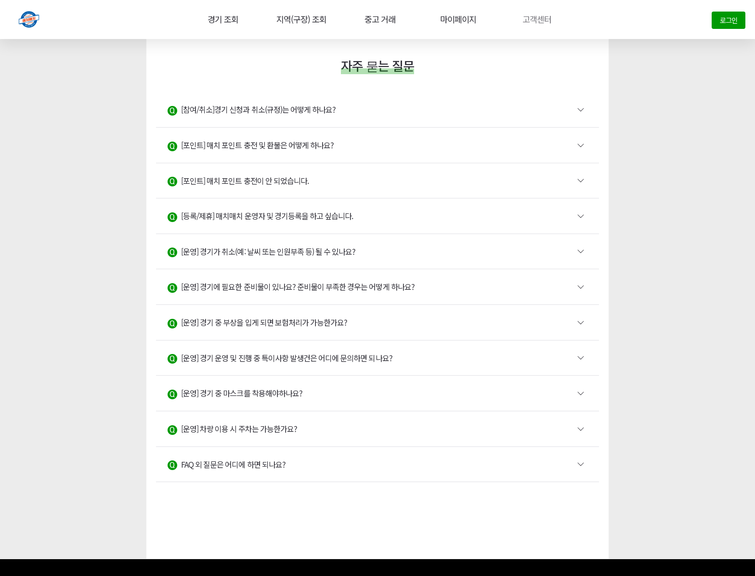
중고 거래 (378, 19)
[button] (377, 110)
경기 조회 (220, 19)
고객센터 (535, 19)
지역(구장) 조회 (299, 19)
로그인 (728, 20)
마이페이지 (456, 19)
